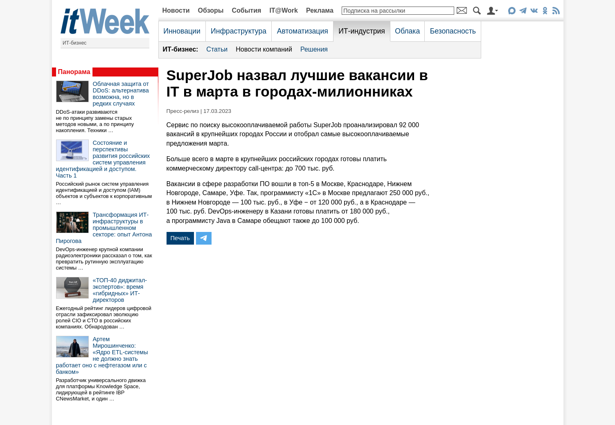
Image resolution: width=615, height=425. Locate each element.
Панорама (74, 71)
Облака (407, 31)
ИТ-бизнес (74, 43)
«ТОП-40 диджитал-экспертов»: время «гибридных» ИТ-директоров (120, 290)
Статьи (217, 49)
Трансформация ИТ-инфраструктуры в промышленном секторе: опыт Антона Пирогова (104, 227)
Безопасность (453, 31)
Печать (180, 238)
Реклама (319, 10)
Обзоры (211, 10)
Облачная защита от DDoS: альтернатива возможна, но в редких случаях (121, 94)
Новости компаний (264, 49)
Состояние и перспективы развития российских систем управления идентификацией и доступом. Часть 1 (103, 159)
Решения (314, 49)
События (246, 10)
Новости (176, 10)
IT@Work (283, 10)
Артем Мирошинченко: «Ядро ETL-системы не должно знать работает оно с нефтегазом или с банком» (102, 355)
